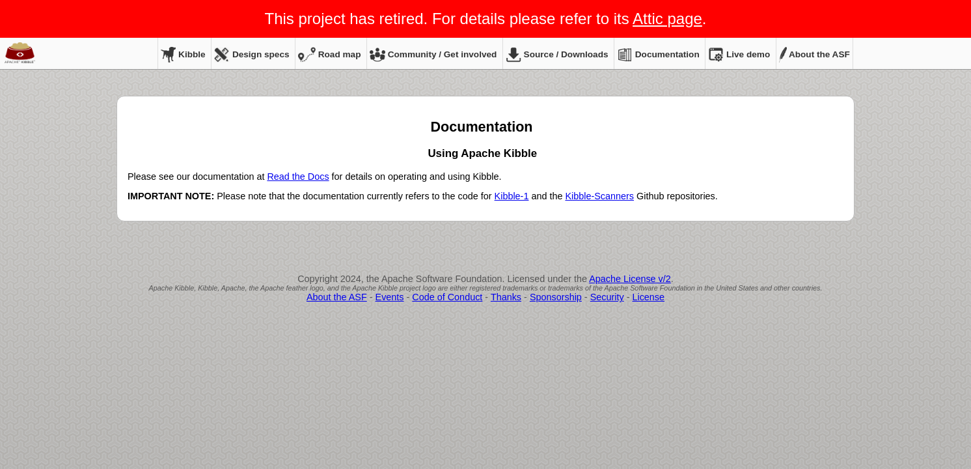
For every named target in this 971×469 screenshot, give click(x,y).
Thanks (506, 297)
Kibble (183, 54)
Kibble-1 (512, 196)
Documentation (658, 54)
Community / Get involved (433, 54)
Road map (329, 54)
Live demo (739, 54)
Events (390, 297)
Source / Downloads (557, 54)
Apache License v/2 (630, 279)
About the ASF (814, 54)
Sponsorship (556, 297)
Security (607, 297)
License (648, 297)
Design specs (251, 54)
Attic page (667, 18)
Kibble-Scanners (599, 196)
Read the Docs (298, 176)
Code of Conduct (447, 297)
